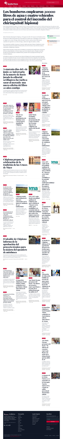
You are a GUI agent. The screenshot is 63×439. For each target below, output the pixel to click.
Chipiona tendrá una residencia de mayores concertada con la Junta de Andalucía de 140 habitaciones (21, 201)
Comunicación (41, 6)
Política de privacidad (53, 424)
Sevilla (20, 6)
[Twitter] (6, 425)
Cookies (50, 435)
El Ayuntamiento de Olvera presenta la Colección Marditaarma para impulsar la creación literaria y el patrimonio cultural (8, 216)
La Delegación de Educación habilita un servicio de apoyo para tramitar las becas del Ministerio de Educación (8, 274)
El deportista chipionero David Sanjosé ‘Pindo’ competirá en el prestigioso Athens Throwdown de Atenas (21, 285)
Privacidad (46, 435)
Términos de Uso (35, 421)
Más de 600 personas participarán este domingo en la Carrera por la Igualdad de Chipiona (21, 120)
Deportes (32, 6)
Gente (29, 6)
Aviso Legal (34, 422)
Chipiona (17, 7)
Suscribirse (53, 421)
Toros (37, 6)
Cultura (47, 6)
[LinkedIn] (9, 425)
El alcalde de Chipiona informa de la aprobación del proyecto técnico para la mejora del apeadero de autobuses (46, 247)
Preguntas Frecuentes (50, 428)
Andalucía (24, 6)
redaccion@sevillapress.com (14, 436)
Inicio (4, 7)
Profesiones (52, 6)
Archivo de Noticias (21, 429)
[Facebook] (4, 425)
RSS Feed (19, 431)
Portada (10, 6)
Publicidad (48, 426)
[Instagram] (7, 425)
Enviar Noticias (48, 429)
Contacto (33, 424)
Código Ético (34, 417)
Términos (53, 435)
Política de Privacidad (35, 418)
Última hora (15, 6)
